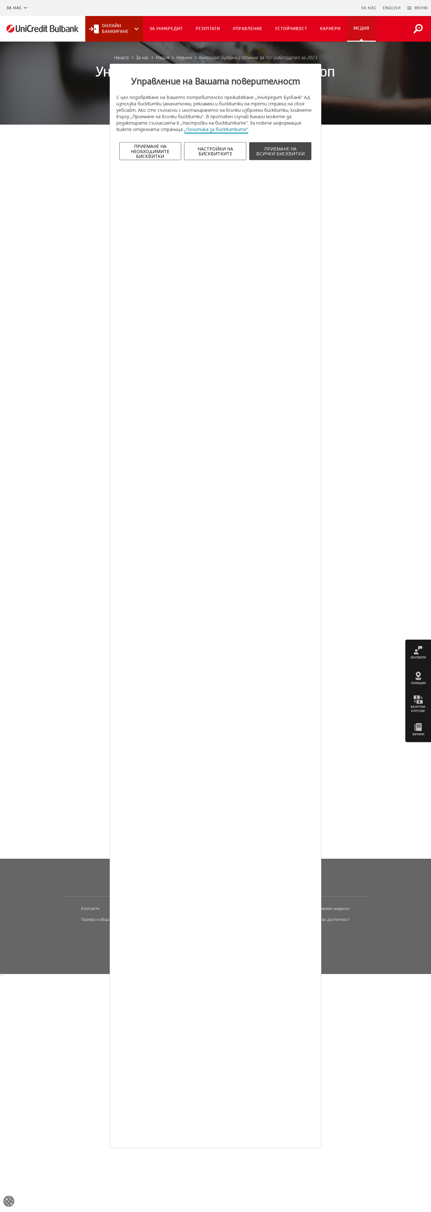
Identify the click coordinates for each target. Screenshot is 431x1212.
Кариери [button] (330, 28)
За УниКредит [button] (166, 28)
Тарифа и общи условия (104, 919)
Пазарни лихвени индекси (324, 908)
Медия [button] (361, 28)
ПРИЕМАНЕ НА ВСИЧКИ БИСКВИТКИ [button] (280, 151)
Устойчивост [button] (291, 28)
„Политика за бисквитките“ (216, 129)
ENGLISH (392, 8)
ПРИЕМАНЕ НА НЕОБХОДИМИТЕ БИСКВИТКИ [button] (150, 151)
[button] (417, 8)
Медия (162, 58)
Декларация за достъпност (323, 919)
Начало (121, 58)
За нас (14, 8)
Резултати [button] (208, 28)
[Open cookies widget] (8, 1202)
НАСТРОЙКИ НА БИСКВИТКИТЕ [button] (215, 151)
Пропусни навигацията (327, 8)
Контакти (90, 908)
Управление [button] (247, 28)
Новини (184, 58)
